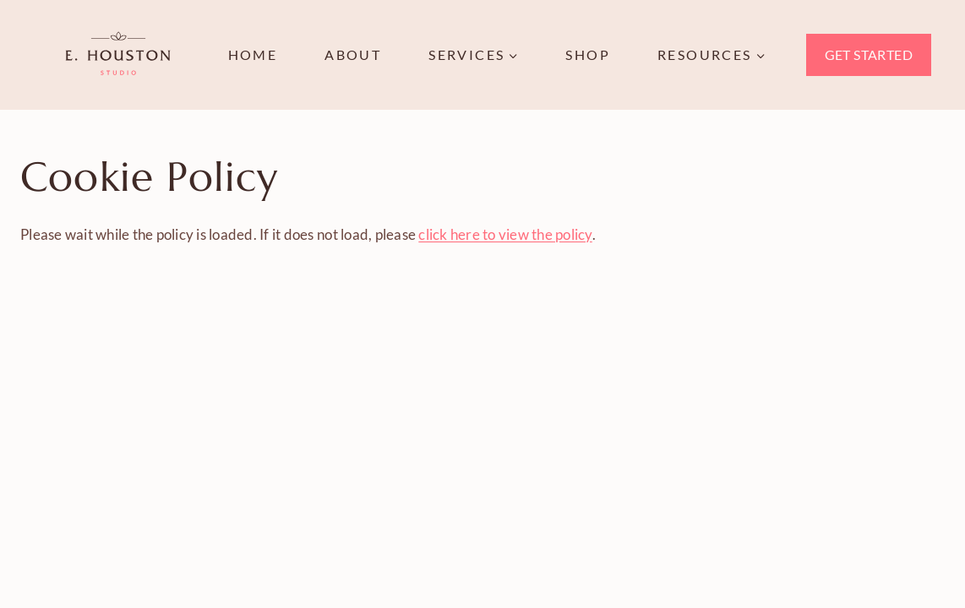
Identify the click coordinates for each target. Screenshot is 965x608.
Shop (587, 54)
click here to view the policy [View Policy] (505, 234)
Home (253, 54)
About (352, 54)
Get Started (869, 54)
